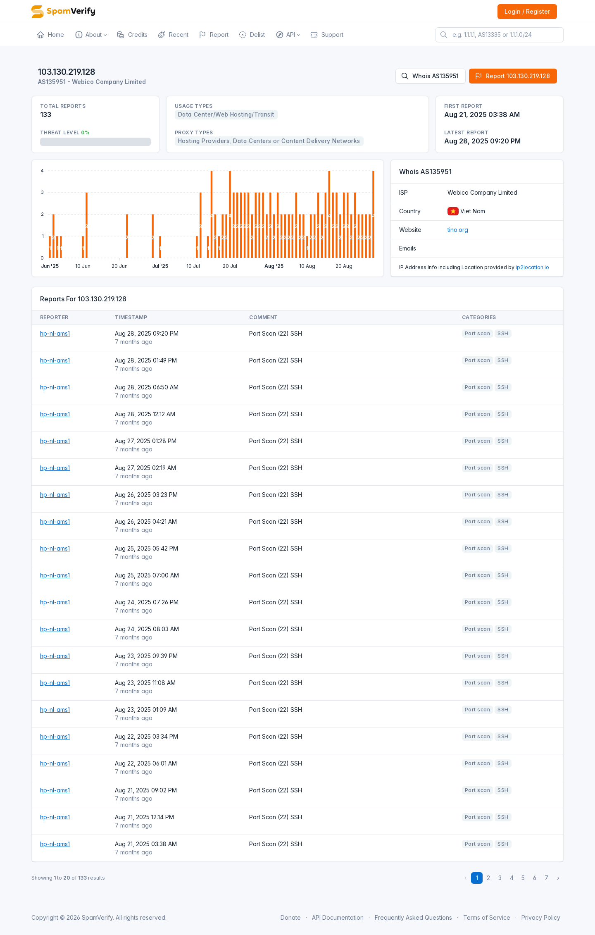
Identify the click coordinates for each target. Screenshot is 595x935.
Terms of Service (486, 917)
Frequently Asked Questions (413, 917)
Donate (291, 917)
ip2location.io (532, 267)
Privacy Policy (540, 917)
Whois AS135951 (430, 76)
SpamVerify (97, 917)
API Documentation (338, 917)
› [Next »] (558, 877)
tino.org (457, 229)
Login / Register (527, 11)
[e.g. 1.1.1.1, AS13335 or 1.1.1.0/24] (500, 34)
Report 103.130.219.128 (512, 76)
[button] (90, 34)
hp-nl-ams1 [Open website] (55, 333)
